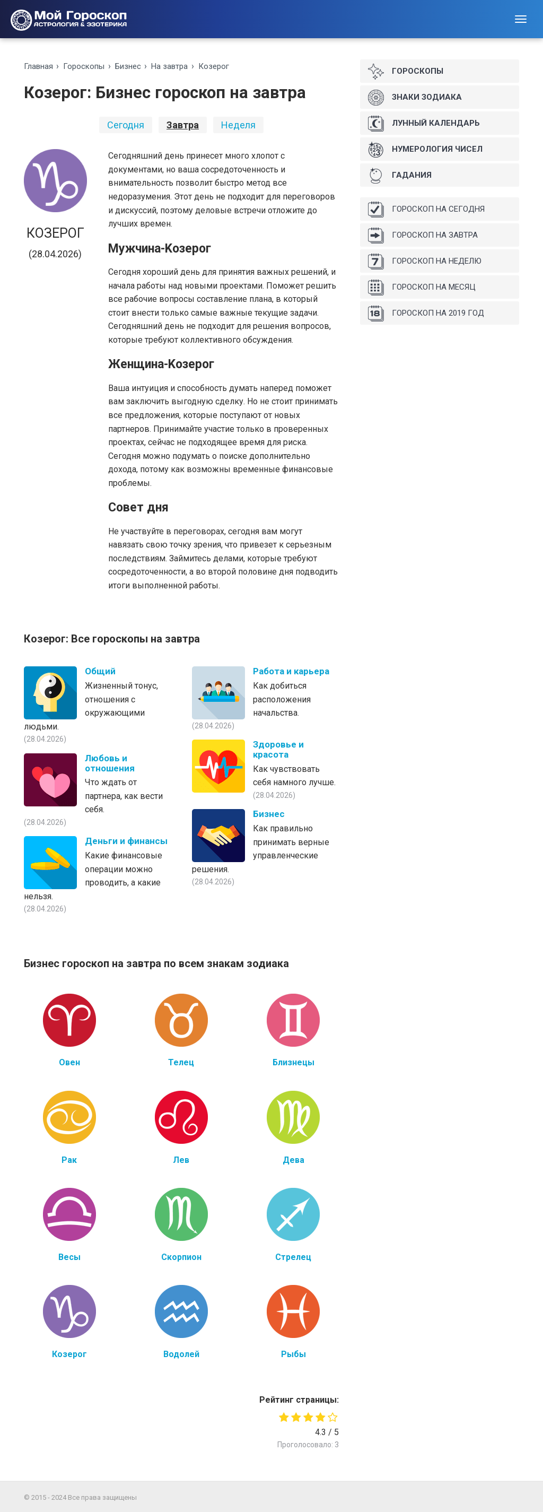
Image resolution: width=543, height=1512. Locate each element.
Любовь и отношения (110, 763)
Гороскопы (83, 66)
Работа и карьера (291, 671)
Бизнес (128, 66)
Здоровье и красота (278, 749)
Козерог (213, 66)
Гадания (400, 176)
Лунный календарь (424, 124)
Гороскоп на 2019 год (426, 313)
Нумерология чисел (425, 150)
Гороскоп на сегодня (426, 210)
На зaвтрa (169, 66)
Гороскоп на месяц (422, 288)
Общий (100, 671)
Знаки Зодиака (415, 98)
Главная (38, 66)
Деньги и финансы (126, 841)
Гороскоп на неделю (424, 262)
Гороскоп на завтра (423, 236)
